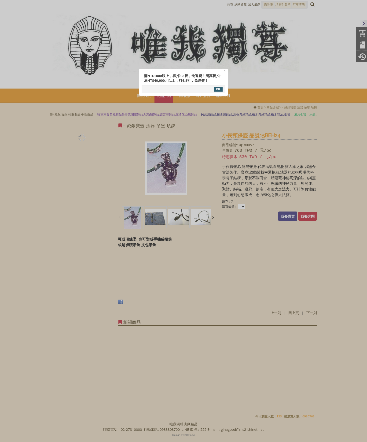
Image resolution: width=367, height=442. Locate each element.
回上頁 (293, 312)
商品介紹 (273, 107)
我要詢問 (308, 216)
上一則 (276, 312)
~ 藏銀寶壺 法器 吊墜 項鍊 (299, 107)
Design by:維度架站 (183, 435)
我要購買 (288, 216)
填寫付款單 (283, 4)
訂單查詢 (299, 4)
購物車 (268, 4)
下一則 (311, 312)
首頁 (260, 107)
